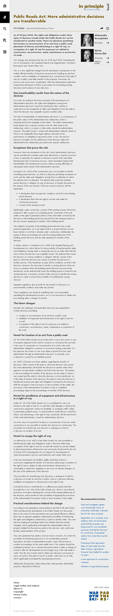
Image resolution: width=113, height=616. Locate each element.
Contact (17, 597)
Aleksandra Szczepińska (101, 37)
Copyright (18, 591)
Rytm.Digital (105, 611)
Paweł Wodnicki (86, 611)
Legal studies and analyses (26, 585)
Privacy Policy (20, 594)
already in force (46, 28)
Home (16, 582)
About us (18, 588)
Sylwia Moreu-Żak (100, 52)
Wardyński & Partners (27, 611)
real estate (31, 28)
